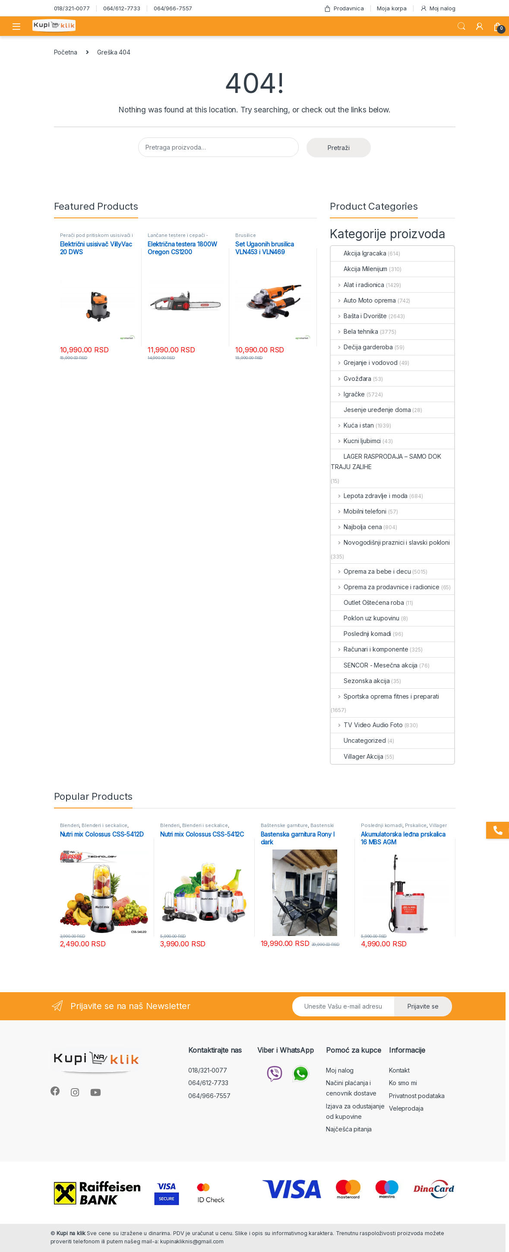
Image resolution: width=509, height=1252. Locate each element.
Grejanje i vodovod (364, 362)
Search (461, 26)
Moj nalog (437, 8)
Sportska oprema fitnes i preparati (385, 696)
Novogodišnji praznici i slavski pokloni (390, 542)
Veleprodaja (406, 1108)
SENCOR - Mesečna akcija (374, 665)
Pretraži (339, 147)
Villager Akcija (357, 756)
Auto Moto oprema (363, 300)
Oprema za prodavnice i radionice (385, 587)
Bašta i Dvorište (359, 315)
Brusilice (245, 235)
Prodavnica (344, 8)
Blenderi (69, 825)
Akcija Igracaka (358, 253)
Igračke (348, 394)
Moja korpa (392, 8)
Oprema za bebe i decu (371, 571)
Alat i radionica (357, 284)
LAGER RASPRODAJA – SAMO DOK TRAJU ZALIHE (386, 461)
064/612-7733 (121, 8)
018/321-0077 (72, 8)
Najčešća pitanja (349, 1129)
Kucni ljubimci (356, 440)
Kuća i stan (352, 425)
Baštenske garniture (284, 825)
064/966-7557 (173, 8)
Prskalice (416, 825)
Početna (65, 52)
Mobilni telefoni (358, 511)
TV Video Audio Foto (366, 724)
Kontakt (399, 1070)
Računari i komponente (369, 649)
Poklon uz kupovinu (365, 618)
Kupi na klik (71, 1233)
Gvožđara (351, 378)
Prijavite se (423, 1006)
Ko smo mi (403, 1082)
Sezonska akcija (360, 680)
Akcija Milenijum (359, 268)
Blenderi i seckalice (104, 825)
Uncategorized (358, 740)
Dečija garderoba (362, 347)
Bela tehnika (354, 331)
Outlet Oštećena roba (367, 602)
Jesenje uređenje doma (371, 409)
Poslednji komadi (361, 633)
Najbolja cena (356, 526)
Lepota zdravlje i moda (369, 495)
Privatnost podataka (417, 1095)
